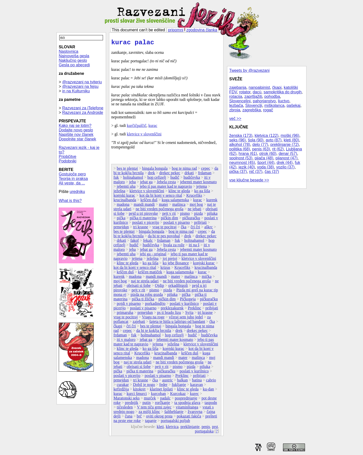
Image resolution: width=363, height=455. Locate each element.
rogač (268, 110)
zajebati (139, 323)
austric (167, 381)
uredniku (77, 191)
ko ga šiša (202, 192)
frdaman (204, 174)
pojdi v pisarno (129, 305)
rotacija (235, 96)
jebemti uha (126, 188)
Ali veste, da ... (72, 183)
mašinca (178, 206)
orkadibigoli (178, 287)
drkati (189, 174)
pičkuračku (191, 219)
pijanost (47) (287, 158)
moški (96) (289, 135)
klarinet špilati (161, 390)
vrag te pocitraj (164, 228)
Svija (189, 314)
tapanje (150, 422)
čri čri (195, 228)
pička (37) (238, 171)
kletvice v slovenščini (144, 135)
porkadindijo (155, 305)
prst (215, 428)
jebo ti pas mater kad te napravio (166, 188)
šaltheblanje (173, 413)
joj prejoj (170, 260)
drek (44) (284, 162)
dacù (257, 92)
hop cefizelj (156, 179)
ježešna (119, 192)
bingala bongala (155, 170)
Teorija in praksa (73, 178)
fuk (116, 179)
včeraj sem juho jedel (186, 318)
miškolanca (274, 105)
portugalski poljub (175, 422)
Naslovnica (68, 51)
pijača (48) (263, 158)
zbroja (234, 110)
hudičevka (192, 179)
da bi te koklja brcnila (153, 332)
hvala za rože (173, 246)
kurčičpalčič (136, 127)
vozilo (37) (285, 167)
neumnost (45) (242, 162)
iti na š (194, 246)
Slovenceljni (239, 101)
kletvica (172, 428)
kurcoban (158, 395)
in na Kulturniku (76, 91)
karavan (196, 386)
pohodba (272, 96)
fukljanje (179, 386)
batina (197, 381)
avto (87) (274, 140)
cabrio (211, 381)
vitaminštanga (187, 408)
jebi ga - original (153, 255)
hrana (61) (247, 153)
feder (163, 386)
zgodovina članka (201, 30)
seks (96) (237, 140)
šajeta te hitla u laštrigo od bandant (177, 323)
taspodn (210, 404)
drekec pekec (169, 174)
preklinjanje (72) (284, 144)
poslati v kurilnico (184, 305)
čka (183, 228)
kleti (160, 428)
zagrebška (251, 110)
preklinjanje (190, 428)
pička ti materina (143, 219)
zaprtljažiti (253, 96)
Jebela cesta (166, 183)
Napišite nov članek (76, 134)
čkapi (277, 87)
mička (207, 278)
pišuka (212, 215)
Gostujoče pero (72, 174)
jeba (132, 183)
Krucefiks (194, 197)
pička (121, 219)
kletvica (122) (266, 135)
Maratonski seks (127, 399)
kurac (153, 127)
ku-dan (208, 390)
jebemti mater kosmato (198, 183)
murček (150, 399)
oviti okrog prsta (159, 417)
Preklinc (194, 309)
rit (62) (278, 149)
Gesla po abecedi (74, 65)
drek (151, 174)
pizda (198, 215)
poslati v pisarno (176, 224)
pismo (185, 215)
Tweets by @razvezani (249, 70)
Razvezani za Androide (82, 112)
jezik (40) (246, 167)
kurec (194, 395)
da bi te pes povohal (164, 237)
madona (123, 206)
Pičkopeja (188, 300)
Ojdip (159, 287)
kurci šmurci (137, 395)
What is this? (70, 200)
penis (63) (261, 149)
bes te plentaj (127, 170)
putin (146, 404)
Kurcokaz (178, 395)
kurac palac (132, 43)
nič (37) (255, 171)
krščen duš (149, 201)
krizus (165, 269)
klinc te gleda (179, 192)
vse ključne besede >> (249, 180)
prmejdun (121, 228)
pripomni (175, 30)
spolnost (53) (240, 158)
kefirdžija (121, 390)
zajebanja (237, 87)
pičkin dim (169, 219)
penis (206, 428)
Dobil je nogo (144, 386)
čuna (128, 417)
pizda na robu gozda (146, 296)
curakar (123, 386)
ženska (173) (240, 135)
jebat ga (146, 183)
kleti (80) (291, 140)
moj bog (196, 206)
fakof (134, 242)
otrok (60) (267, 153)
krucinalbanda (125, 201)
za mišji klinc (149, 413)
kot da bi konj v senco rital (161, 197)
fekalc (148, 242)
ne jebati (195, 210)
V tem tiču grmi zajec (154, 408)
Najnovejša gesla (74, 56)
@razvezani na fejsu (80, 86)
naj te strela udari (145, 282)
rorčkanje (162, 404)
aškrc (208, 228)
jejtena (201, 188)
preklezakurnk (172, 309)
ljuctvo (283, 101)
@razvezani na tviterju (82, 82)
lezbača (236, 105)
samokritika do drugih (283, 92)
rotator (244, 92)
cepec (205, 170)
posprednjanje (186, 399)
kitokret (139, 390)
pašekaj (293, 105)
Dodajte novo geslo (76, 130)
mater (163, 206)
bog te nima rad (184, 170)
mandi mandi (144, 206)
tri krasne (140, 228)
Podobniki (67, 161)
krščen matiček (150, 273)
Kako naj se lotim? (75, 125)
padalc (165, 399)
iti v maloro (126, 341)
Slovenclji (253, 105)
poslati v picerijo (145, 224)
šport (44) (265, 162)
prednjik (131, 404)
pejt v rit (169, 215)
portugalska (204, 432)
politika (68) (239, 149)
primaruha (125, 314)
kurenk (211, 201)
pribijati (200, 224)
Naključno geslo (73, 60)
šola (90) (256, 140)
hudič (174, 179)
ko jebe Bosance (175, 264)
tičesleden (125, 408)
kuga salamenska (175, 201)
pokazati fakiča (189, 417)
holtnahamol (133, 179)
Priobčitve (67, 156)
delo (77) (260, 144)
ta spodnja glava (187, 404)
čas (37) (271, 171)
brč (139, 417)
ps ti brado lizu (169, 314)
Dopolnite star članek (77, 139)
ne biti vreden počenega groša (160, 210)
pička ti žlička (143, 300)
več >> (235, 118)
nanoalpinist (259, 87)
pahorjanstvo (264, 101)
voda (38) (265, 167)
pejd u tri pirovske (143, 215)
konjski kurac (124, 197)
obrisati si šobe (139, 287)
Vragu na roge (153, 318)
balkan (182, 381)
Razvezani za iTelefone (83, 108)
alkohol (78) (239, 144)
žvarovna (195, 413)
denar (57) (287, 153)
